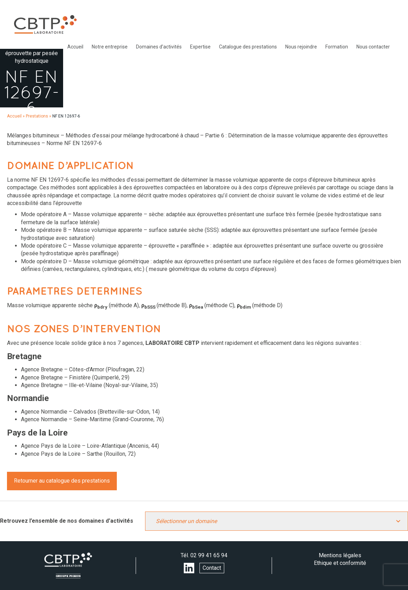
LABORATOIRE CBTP (45, 24)
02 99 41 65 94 (208, 555)
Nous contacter (373, 47)
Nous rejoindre (301, 47)
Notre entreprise (110, 47)
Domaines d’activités (159, 47)
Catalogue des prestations (248, 47)
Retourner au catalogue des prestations (62, 480)
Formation (336, 47)
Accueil (75, 47)
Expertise (200, 47)
